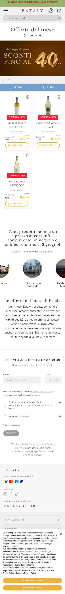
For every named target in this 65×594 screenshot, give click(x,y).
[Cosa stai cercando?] (32, 18)
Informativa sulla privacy (41, 391)
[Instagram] (5, 494)
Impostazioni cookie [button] (32, 588)
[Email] (22, 380)
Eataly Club (20, 448)
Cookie (6, 395)
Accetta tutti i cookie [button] (32, 580)
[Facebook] (11, 494)
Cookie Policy (8, 573)
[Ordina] (16, 87)
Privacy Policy (30, 573)
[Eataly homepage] (32, 10)
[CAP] (53, 380)
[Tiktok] (17, 494)
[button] (50, 10)
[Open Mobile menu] (6, 10)
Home (7, 79)
